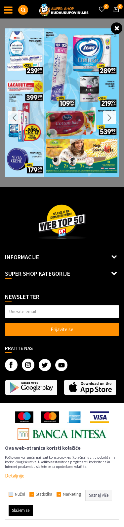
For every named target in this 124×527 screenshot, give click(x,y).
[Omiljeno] (101, 5)
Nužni (20, 494)
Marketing (72, 494)
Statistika (44, 494)
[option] (62, 102)
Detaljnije (14, 476)
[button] (23, 10)
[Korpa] (115, 15)
